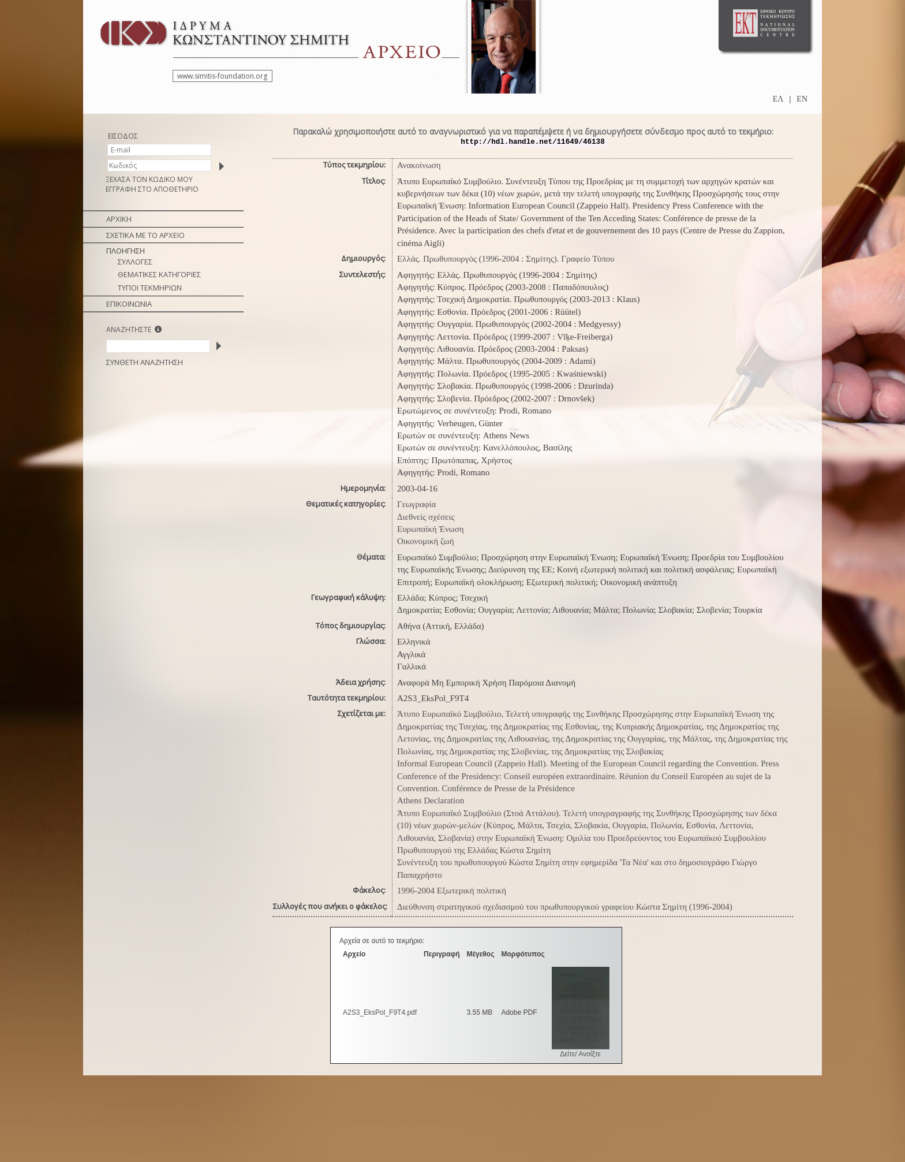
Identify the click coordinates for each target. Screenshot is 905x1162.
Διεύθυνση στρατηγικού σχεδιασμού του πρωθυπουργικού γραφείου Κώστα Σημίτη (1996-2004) (564, 906)
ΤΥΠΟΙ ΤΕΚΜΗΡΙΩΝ (150, 287)
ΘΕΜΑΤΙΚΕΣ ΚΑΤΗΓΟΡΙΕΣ (159, 274)
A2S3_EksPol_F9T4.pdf (380, 1012)
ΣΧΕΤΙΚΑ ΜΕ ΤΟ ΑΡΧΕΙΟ (145, 235)
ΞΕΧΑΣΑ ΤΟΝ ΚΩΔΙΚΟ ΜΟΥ (149, 179)
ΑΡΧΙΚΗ (119, 219)
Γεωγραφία (416, 504)
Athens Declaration (430, 800)
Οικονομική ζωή (425, 541)
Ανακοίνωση (419, 165)
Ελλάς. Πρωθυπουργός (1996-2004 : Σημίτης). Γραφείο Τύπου (506, 258)
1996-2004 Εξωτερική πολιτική (451, 890)
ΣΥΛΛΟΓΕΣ (135, 261)
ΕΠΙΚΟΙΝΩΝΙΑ (129, 304)
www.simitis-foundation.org (222, 76)
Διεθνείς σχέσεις (425, 517)
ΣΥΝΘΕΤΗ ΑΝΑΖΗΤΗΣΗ (144, 362)
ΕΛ (778, 99)
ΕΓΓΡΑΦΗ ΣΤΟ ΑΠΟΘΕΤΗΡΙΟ (152, 189)
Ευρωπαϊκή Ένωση (430, 529)
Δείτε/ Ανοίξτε (580, 1054)
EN (801, 99)
